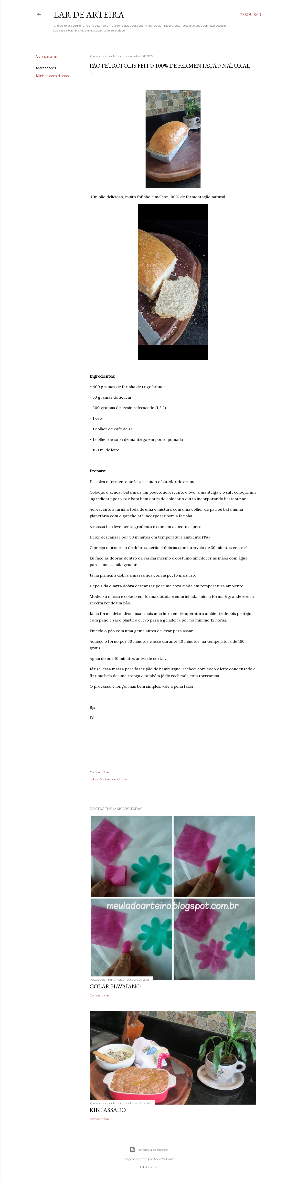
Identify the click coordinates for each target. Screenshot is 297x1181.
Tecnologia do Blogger (148, 1150)
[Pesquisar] (250, 15)
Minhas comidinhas (52, 76)
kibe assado (108, 1110)
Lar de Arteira (88, 14)
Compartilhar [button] (47, 56)
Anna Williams (164, 1159)
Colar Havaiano (115, 986)
